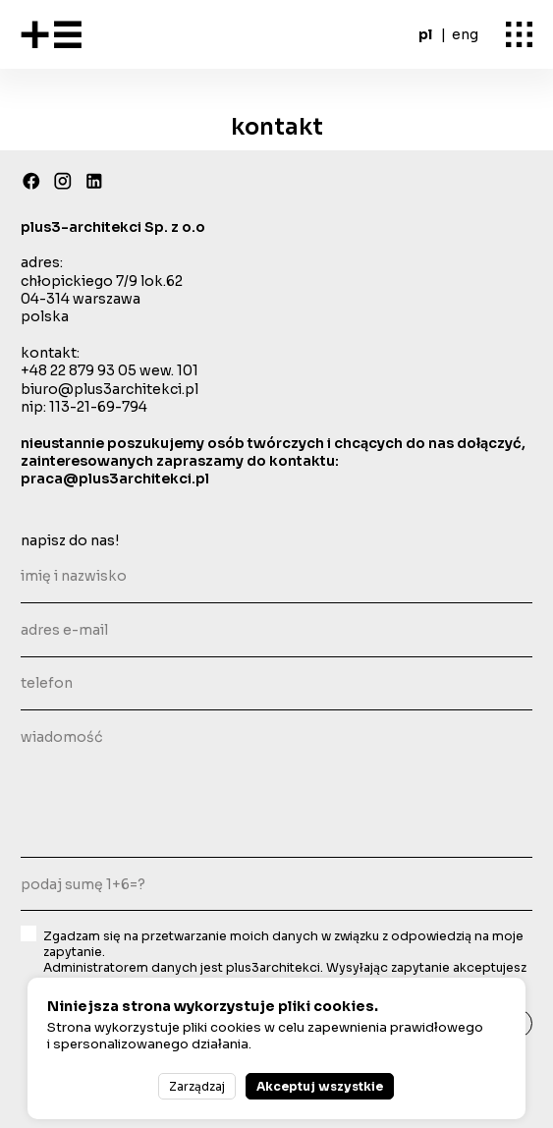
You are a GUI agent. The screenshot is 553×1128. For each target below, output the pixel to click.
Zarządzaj (197, 1086)
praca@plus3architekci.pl (115, 478)
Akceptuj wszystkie (319, 1086)
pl (425, 34)
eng (465, 34)
